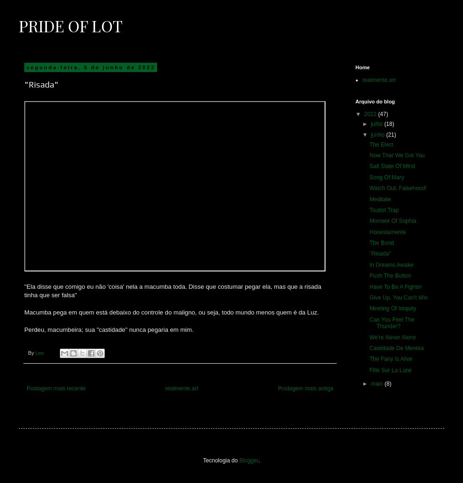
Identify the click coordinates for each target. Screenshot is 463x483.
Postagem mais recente (56, 388)
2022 (371, 114)
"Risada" (380, 253)
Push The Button (390, 275)
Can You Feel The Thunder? (391, 322)
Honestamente (387, 232)
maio (377, 384)
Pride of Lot (71, 26)
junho (378, 135)
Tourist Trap (384, 210)
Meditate (380, 199)
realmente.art (181, 388)
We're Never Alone (392, 337)
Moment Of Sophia (392, 221)
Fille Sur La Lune (390, 370)
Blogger (249, 460)
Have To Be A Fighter (395, 287)
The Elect (381, 144)
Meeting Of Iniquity (392, 308)
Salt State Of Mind (392, 166)
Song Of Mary (386, 177)
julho (377, 124)
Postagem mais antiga (305, 388)
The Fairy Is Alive (390, 359)
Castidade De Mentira (396, 348)
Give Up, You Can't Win (398, 297)
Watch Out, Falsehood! (398, 188)
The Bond (381, 243)
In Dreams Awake (391, 265)
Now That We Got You (397, 155)
